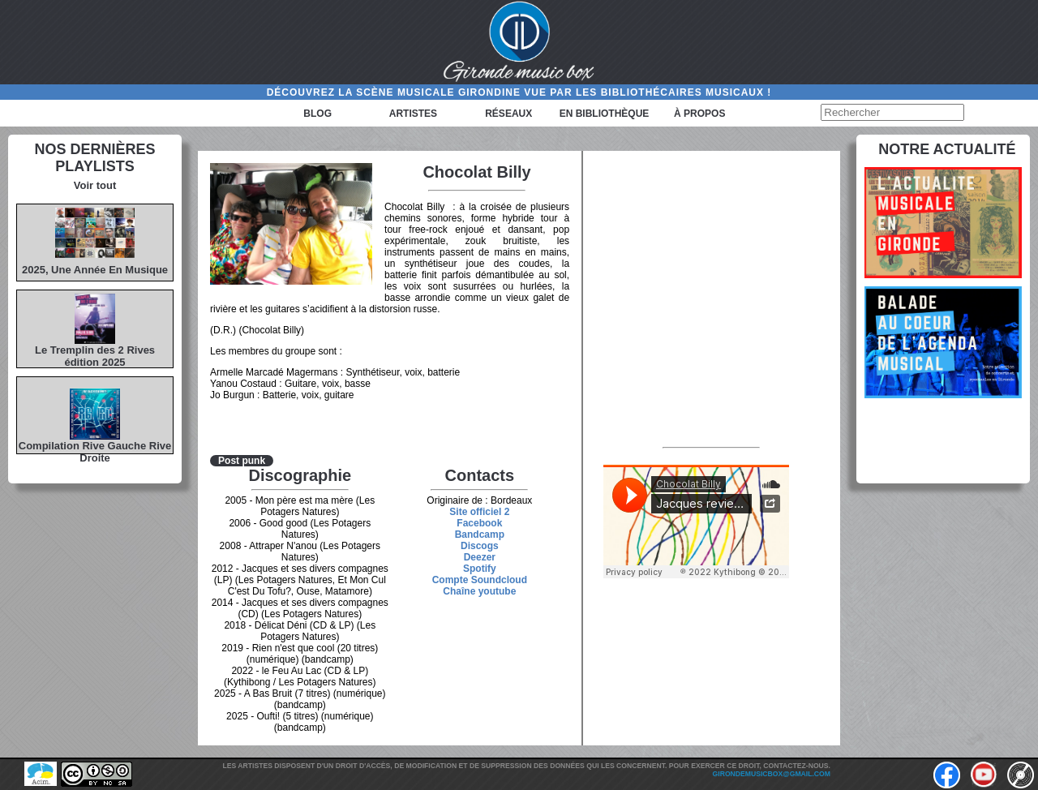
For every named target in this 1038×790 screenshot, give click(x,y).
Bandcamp (479, 534)
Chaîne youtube (479, 591)
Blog (317, 113)
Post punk (241, 460)
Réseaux (508, 113)
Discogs (480, 546)
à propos (699, 113)
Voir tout (95, 185)
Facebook (479, 523)
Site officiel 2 (479, 511)
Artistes (413, 113)
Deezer (479, 557)
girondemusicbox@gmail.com (771, 774)
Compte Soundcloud (479, 580)
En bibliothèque (605, 113)
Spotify (479, 568)
